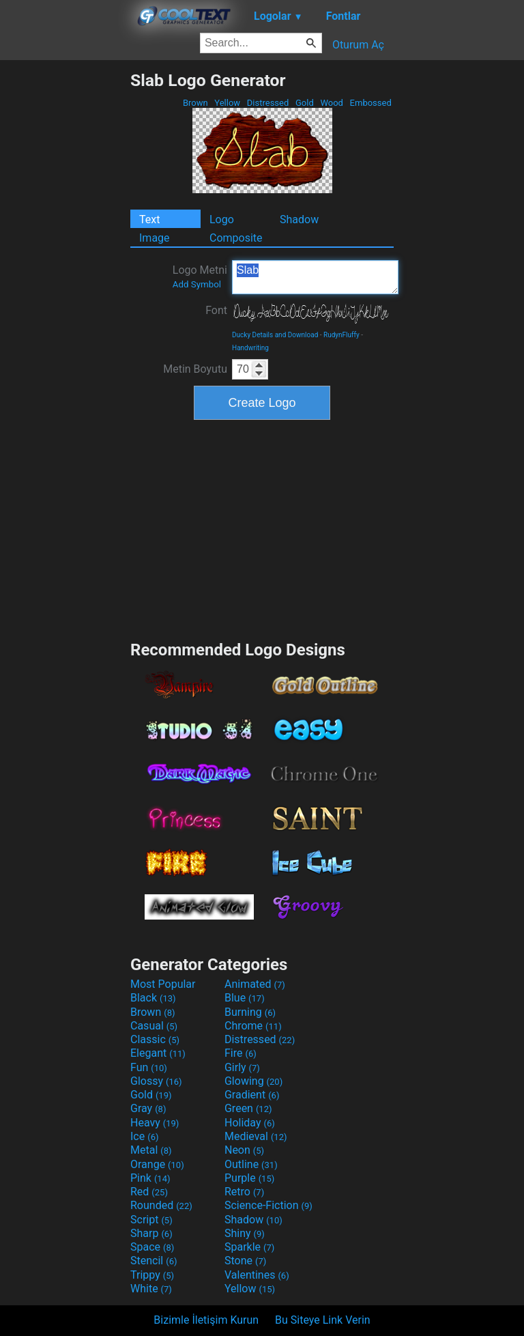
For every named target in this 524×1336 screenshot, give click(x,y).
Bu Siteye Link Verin (322, 1319)
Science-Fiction (268, 1205)
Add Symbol (197, 284)
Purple (249, 1177)
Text (149, 219)
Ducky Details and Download (275, 335)
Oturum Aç (358, 44)
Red (149, 1191)
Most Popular (163, 984)
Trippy (152, 1274)
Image (154, 237)
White (151, 1288)
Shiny (244, 1233)
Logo (221, 219)
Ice (144, 1136)
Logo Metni (200, 276)
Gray (148, 1108)
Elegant (158, 1053)
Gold (304, 103)
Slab (315, 277)
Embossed (370, 103)
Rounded (161, 1205)
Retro (244, 1191)
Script (151, 1219)
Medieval (255, 1136)
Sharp (151, 1233)
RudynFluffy (341, 335)
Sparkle (249, 1246)
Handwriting (250, 348)
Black (153, 997)
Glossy (156, 1081)
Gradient (251, 1094)
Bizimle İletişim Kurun (206, 1319)
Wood (331, 103)
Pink (150, 1177)
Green (248, 1108)
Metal (151, 1149)
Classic (154, 1039)
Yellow (227, 103)
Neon (244, 1149)
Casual (153, 1025)
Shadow (299, 219)
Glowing (253, 1081)
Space (152, 1246)
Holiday (249, 1122)
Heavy (154, 1122)
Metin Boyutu (195, 369)
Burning (250, 1012)
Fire (240, 1053)
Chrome (253, 1025)
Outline (251, 1164)
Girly (242, 1067)
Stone (245, 1260)
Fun (148, 1067)
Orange (157, 1164)
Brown (195, 103)
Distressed (268, 103)
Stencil (153, 1260)
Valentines (256, 1274)
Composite (236, 237)
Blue (244, 997)
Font (216, 310)
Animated (254, 984)
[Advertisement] (64, 275)
